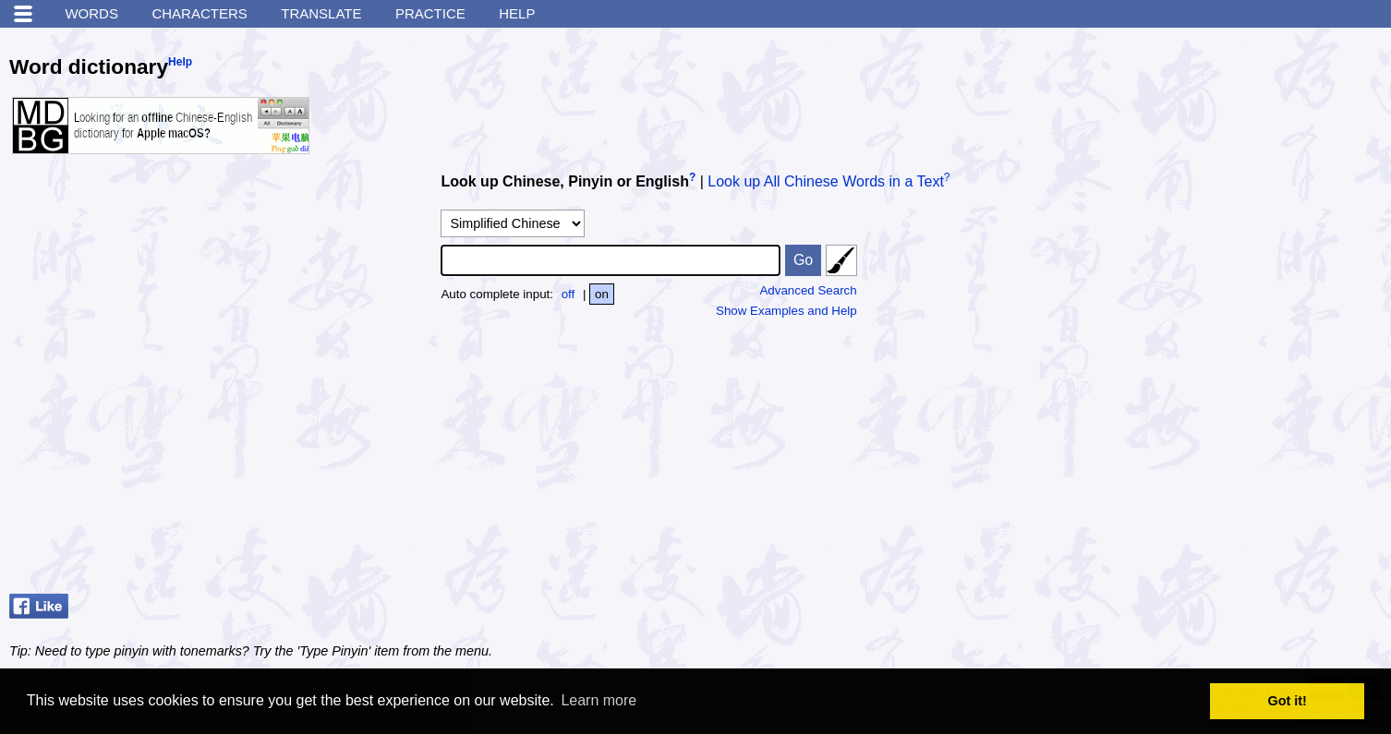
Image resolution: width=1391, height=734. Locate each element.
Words (91, 13)
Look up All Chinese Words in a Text (826, 181)
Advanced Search (807, 290)
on (602, 294)
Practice (430, 13)
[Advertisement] (1243, 470)
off (568, 294)
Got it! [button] (1287, 700)
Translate (321, 13)
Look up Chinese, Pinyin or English (564, 181)
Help (517, 13)
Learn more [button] (598, 700)
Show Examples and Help (786, 311)
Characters (199, 13)
